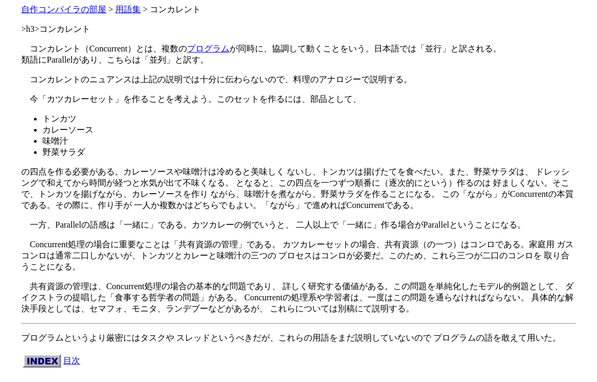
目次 (71, 360)
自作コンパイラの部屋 (63, 9)
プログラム (208, 48)
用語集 (128, 9)
